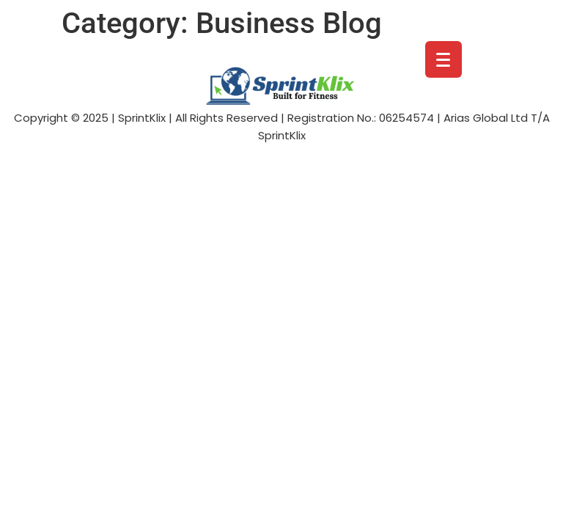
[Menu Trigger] (443, 59)
